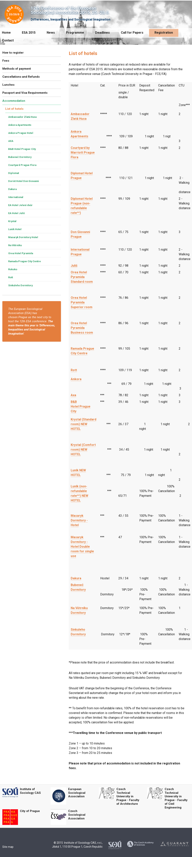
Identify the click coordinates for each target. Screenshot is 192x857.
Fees (5, 60)
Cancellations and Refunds (21, 76)
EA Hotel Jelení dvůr (20, 205)
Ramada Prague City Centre (24, 261)
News (51, 32)
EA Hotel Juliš (16, 213)
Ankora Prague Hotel (20, 132)
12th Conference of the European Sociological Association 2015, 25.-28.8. (70, 10)
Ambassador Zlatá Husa (22, 116)
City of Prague (30, 811)
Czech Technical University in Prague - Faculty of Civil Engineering (176, 798)
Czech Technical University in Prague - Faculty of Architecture (127, 796)
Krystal (12, 221)
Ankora (76, 379)
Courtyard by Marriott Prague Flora (83, 152)
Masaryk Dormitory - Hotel (79, 520)
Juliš (74, 265)
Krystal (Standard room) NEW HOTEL (83, 424)
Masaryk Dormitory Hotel (23, 237)
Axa (73, 395)
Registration (163, 32)
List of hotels (14, 109)
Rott (74, 370)
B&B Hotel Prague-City (22, 149)
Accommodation (13, 101)
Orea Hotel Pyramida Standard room (82, 277)
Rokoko (12, 269)
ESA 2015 (29, 32)
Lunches (8, 84)
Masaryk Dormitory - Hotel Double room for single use (82, 546)
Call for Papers (132, 32)
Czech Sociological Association (76, 814)
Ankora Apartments (19, 124)
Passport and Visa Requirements (24, 93)
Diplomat (13, 173)
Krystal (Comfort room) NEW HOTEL (83, 449)
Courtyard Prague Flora (22, 165)
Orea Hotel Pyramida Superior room (81, 302)
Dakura (76, 578)
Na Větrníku (15, 245)
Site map (7, 846)
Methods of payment (16, 68)
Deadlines (102, 32)
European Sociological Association (76, 792)
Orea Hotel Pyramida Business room (82, 327)
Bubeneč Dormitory (19, 157)
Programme (75, 32)
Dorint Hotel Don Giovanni (23, 181)
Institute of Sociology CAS (30, 791)
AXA (10, 141)
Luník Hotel (14, 229)
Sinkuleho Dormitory (20, 285)
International (15, 197)
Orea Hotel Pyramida (20, 253)
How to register (13, 52)
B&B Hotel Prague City (80, 406)
